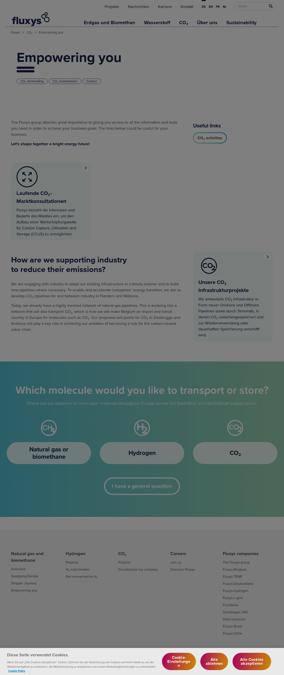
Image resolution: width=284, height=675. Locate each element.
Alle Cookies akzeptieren (251, 665)
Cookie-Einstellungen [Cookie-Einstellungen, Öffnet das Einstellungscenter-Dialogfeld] (178, 665)
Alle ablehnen (214, 665)
